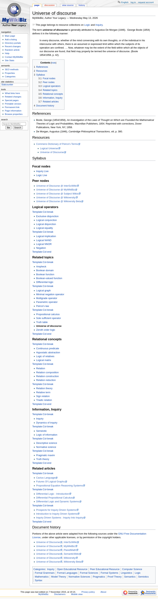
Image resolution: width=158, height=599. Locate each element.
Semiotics (143, 576)
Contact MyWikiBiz (14, 57)
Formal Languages (67, 573)
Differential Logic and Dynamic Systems (57, 501)
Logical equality (44, 228)
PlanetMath (70, 550)
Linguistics (126, 573)
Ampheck (41, 266)
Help (7, 53)
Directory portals (13, 43)
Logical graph (43, 290)
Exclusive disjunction (47, 216)
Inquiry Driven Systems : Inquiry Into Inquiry (59, 517)
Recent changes (13, 46)
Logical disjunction (46, 224)
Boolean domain (45, 270)
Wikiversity (69, 558)
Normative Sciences (79, 576)
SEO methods (11, 69)
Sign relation (43, 396)
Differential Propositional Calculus (54, 497)
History (82, 5)
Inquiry (99, 25)
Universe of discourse (49, 326)
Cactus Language (45, 477)
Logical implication (46, 236)
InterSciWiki (70, 542)
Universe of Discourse (52, 152)
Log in (133, 2)
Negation (41, 248)
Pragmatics (99, 576)
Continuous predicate (47, 348)
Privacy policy (88, 592)
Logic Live (41, 175)
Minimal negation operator (50, 294)
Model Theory (58, 576)
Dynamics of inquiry (46, 422)
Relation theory (44, 388)
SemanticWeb (71, 554)
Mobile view (77, 594)
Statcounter (7, 84)
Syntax (38, 580)
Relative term (43, 392)
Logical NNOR (44, 244)
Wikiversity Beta (72, 561)
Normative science (46, 447)
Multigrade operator (46, 298)
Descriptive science (46, 443)
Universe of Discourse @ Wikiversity (55, 197)
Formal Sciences (89, 573)
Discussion (49, 5)
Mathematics (42, 576)
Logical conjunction (46, 220)
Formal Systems (109, 573)
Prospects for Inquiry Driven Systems (56, 510)
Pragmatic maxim (45, 455)
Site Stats (9, 60)
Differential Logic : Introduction (52, 494)
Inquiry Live (42, 171)
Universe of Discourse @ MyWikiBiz (55, 189)
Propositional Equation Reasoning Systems (59, 485)
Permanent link (12, 107)
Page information (13, 111)
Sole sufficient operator (48, 318)
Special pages (12, 100)
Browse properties (13, 114)
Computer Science (132, 569)
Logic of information (46, 434)
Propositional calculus (48, 314)
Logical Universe (49, 148)
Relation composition (47, 372)
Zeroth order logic (45, 330)
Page (36, 5)
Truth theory (42, 459)
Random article (12, 50)
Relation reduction (46, 380)
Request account (146, 2)
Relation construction (47, 376)
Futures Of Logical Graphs (50, 481)
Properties (10, 73)
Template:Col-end (41, 251)
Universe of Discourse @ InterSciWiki (56, 186)
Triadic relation (44, 400)
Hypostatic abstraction (48, 352)
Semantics (129, 576)
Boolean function (45, 274)
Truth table (42, 322)
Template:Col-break (42, 212)
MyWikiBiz (69, 546)
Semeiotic (41, 431)
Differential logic (44, 282)
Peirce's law (42, 306)
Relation (40, 368)
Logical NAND (43, 240)
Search (4, 119)
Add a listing (11, 39)
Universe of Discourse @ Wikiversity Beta (58, 201)
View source (67, 5)
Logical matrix (43, 360)
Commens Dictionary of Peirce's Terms (57, 144)
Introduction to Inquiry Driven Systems (56, 513)
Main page (10, 36)
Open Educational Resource (72, 569)
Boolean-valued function (49, 278)
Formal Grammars (45, 573)
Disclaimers (59, 594)
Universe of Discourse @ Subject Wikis (57, 193)
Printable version (13, 104)
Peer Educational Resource (104, 569)
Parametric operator (47, 302)
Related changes (13, 97)
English (125, 2)
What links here (12, 93)
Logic (87, 25)
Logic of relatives (45, 356)
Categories (39, 569)
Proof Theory (114, 576)
